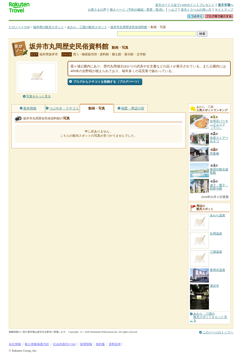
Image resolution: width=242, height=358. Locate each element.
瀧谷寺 (214, 286)
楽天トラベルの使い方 (196, 9)
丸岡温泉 (216, 233)
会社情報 (15, 344)
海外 (44, 17)
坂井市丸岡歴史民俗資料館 (128, 27)
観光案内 (122, 17)
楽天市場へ (225, 5)
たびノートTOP (19, 27)
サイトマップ (224, 9)
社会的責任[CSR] (64, 344)
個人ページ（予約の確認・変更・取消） (137, 9)
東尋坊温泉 (217, 270)
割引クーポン (83, 17)
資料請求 (115, 344)
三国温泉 (216, 251)
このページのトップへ (218, 332)
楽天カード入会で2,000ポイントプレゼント (185, 5)
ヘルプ (172, 9)
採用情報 (86, 344)
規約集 (100, 344)
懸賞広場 (64, 17)
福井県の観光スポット (48, 27)
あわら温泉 (217, 215)
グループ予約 (102, 17)
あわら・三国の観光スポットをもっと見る (210, 317)
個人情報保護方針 (37, 344)
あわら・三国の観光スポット (87, 27)
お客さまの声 (97, 9)
